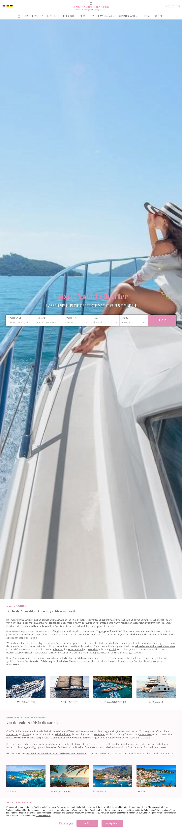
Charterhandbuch (129, 16)
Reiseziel (42, 317)
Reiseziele (52, 16)
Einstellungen (66, 823)
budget (126, 317)
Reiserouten (69, 16)
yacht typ (71, 317)
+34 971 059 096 (172, 6)
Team (147, 16)
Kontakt (159, 16)
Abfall (87, 823)
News (83, 16)
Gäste (97, 317)
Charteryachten (34, 16)
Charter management (103, 16)
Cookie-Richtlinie (43, 815)
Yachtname (15, 317)
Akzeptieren (112, 823)
